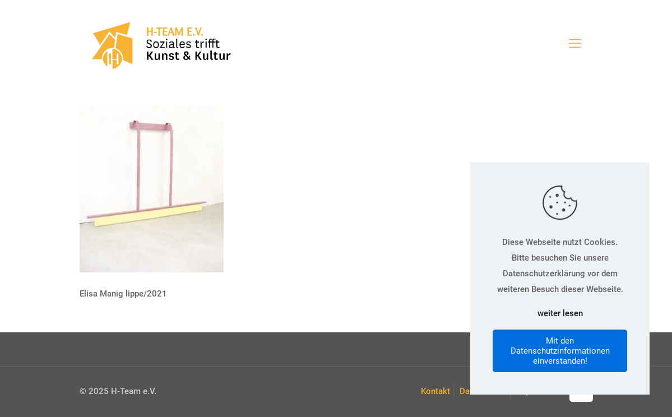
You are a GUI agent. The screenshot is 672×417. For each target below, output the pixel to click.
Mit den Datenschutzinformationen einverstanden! (560, 351)
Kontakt (435, 391)
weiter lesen (560, 313)
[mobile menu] (575, 43)
